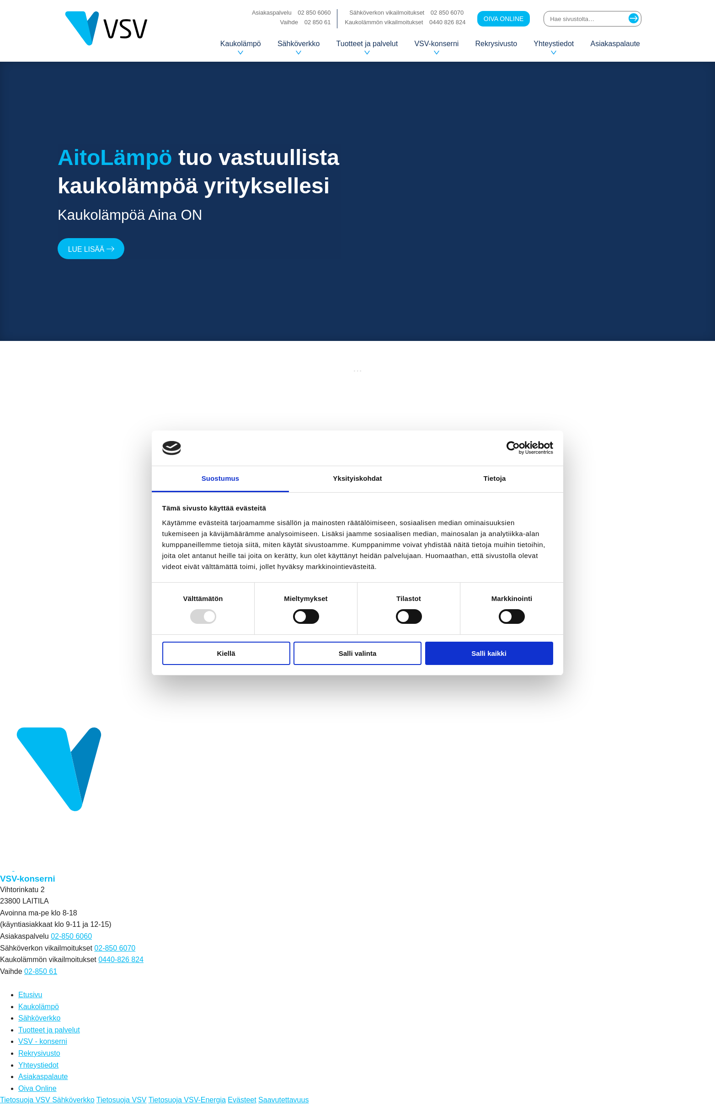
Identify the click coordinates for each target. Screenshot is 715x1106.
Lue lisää (92, 249)
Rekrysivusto (496, 44)
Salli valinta (358, 653)
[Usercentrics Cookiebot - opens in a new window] (513, 448)
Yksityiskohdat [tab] (357, 478)
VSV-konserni (436, 47)
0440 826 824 (447, 22)
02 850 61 (317, 22)
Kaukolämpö (240, 47)
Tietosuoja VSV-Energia (187, 1100)
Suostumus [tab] (221, 478)
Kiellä (226, 653)
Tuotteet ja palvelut (367, 47)
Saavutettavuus (283, 1100)
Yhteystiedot (554, 47)
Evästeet (242, 1100)
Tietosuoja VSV (121, 1100)
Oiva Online (504, 18)
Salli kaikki (489, 653)
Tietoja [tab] (495, 478)
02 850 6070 (447, 12)
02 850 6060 (314, 12)
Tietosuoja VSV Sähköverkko (47, 1100)
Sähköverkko (298, 47)
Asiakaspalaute (615, 44)
